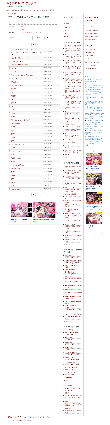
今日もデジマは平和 (17, 85)
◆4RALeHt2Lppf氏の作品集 (72, 263)
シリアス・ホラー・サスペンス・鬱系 (72, 306)
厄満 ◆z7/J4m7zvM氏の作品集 (73, 296)
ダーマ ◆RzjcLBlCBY (70, 374)
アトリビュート (69, 145)
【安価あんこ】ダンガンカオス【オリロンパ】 (73, 205)
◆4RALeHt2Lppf (69, 369)
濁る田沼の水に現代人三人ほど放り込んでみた (73, 167)
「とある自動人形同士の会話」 (20, 65)
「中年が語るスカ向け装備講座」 (21, 120)
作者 (39, 10)
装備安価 (13, 96)
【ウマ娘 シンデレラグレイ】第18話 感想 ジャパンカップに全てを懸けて (93, 132)
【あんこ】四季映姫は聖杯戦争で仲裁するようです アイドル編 (73, 74)
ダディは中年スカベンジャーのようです (29, 32)
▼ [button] (47, 37)
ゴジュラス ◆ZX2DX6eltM (72, 364)
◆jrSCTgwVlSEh (69, 335)
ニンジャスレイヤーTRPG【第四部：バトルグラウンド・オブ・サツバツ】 (73, 397)
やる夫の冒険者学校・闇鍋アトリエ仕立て (73, 227)
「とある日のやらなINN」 (19, 61)
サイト (32, 10)
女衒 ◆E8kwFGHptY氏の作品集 (73, 260)
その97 (13, 113)
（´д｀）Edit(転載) (90, 65)
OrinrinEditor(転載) (90, 68)
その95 (13, 127)
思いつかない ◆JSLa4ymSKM (72, 367)
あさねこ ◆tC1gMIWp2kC (72, 332)
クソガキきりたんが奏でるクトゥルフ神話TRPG (73, 389)
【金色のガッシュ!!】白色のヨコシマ (73, 114)
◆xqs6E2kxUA (68, 342)
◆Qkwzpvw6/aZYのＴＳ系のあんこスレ (73, 286)
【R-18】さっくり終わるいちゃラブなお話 (73, 210)
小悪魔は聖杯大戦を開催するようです (73, 232)
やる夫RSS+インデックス (21, 3)
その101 (13, 99)
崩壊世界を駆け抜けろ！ (71, 124)
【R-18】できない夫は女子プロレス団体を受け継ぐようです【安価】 (73, 103)
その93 (13, 134)
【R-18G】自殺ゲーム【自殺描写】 (73, 197)
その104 (13, 72)
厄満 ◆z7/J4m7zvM (70, 372)
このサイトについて (12, 420)
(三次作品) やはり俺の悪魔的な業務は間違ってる (73, 404)
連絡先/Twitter (91, 17)
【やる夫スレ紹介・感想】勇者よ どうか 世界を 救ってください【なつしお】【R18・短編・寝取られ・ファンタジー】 (94, 109)
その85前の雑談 (15, 189)
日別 (8, 10)
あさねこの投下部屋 (70, 269)
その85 (13, 186)
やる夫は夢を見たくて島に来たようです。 (73, 201)
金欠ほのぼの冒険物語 (71, 194)
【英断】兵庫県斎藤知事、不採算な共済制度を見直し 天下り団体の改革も (94, 103)
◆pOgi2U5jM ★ (69, 347)
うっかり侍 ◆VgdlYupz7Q (72, 355)
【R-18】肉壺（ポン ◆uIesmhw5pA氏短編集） (72, 272)
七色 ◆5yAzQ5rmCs (70, 362)
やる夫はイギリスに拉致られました (73, 127)
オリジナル (21, 29)
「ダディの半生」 (16, 168)
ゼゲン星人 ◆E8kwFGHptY (72, 360)
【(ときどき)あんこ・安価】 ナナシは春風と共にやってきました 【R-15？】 (73, 82)
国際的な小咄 (68, 255)
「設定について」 (16, 151)
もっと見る (67, 157)
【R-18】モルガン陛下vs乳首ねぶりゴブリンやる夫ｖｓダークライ (73, 62)
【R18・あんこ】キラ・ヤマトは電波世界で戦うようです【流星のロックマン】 (73, 97)
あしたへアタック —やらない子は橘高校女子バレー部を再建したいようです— (73, 56)
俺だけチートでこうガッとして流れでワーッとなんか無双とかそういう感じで (73, 135)
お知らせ (90, 20)
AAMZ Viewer (89, 55)
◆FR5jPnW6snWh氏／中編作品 (73, 289)
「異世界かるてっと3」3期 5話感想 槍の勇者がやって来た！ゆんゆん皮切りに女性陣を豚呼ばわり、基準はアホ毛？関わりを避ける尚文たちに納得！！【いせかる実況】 (94, 141)
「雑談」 (13, 137)
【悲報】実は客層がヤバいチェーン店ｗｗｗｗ (94, 98)
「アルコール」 (15, 79)
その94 (13, 130)
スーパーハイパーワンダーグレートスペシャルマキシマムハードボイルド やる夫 (73, 141)
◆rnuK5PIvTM (68, 340)
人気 (44, 10)
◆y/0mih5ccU (22, 23)
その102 (13, 92)
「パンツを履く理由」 (17, 165)
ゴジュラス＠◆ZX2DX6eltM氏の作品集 (73, 266)
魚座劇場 (67, 401)
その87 (13, 175)
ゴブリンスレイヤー (70, 187)
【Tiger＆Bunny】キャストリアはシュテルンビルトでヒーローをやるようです (73, 119)
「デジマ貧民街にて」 (17, 144)
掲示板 (51, 10)
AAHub (87, 59)
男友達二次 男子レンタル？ (72, 213)
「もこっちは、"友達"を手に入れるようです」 (25, 75)
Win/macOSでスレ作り (91, 36)
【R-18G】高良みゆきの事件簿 (73, 46)
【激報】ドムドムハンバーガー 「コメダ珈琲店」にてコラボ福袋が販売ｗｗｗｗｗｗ (94, 116)
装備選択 (13, 182)
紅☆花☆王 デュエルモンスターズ (73, 108)
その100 (13, 103)
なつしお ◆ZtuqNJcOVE (71, 352)
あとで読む (70, 17)
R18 (65, 33)
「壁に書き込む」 (16, 82)
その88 (13, 172)
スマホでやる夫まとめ (91, 30)
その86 (13, 179)
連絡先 (29, 420)
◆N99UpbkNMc (69, 337)
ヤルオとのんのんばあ (71, 176)
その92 (13, 141)
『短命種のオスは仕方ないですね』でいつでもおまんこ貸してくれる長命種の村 (73, 172)
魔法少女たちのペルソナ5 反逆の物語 (73, 240)
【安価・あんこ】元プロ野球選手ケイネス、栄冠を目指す (73, 151)
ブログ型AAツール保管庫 (92, 62)
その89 (13, 155)
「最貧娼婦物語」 (16, 123)
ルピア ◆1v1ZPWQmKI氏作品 (73, 314)
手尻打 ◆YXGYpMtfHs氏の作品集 (73, 317)
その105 (13, 68)
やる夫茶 (20, 26)
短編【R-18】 (68, 276)
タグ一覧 (66, 37)
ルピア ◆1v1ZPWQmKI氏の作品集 (73, 282)
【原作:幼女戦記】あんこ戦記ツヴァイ (73, 92)
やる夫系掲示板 (89, 52)
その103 (13, 89)
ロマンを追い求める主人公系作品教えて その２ (94, 127)
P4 (65, 111)
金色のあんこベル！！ (71, 78)
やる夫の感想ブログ (90, 49)
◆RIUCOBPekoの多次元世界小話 (73, 310)
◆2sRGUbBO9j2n (69, 330)
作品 (14, 10)
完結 (65, 30)
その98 (13, 110)
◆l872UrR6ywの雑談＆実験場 (73, 278)
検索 (38, 37)
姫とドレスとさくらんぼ (71, 224)
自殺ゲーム (68, 154)
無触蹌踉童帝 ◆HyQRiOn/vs (72, 345)
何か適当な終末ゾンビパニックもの (73, 184)
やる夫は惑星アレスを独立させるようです (73, 236)
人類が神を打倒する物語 (71, 131)
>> (43, 44)
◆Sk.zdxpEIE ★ (69, 357)
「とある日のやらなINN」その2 (20, 58)
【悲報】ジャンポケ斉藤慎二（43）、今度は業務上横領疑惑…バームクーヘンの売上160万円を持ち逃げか (94, 92)
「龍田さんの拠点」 (17, 158)
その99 (13, 106)
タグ (26, 10)
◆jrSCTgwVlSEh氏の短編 (71, 258)
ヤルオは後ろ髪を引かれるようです (73, 179)
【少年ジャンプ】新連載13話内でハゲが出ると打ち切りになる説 (94, 86)
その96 (13, 117)
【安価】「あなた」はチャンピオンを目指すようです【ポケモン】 (73, 68)
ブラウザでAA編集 (90, 40)
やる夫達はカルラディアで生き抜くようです (73, 411)
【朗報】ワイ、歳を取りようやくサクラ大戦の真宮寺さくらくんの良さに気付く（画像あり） (94, 122)
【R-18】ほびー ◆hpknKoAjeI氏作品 (73, 293)
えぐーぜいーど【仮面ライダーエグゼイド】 (73, 221)
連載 (20, 10)
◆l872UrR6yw (68, 377)
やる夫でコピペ (69, 299)
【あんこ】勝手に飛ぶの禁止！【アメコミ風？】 (73, 190)
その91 (13, 148)
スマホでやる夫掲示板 (91, 33)
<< (23, 44)
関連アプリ (22, 420)
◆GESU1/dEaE (68, 350)
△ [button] (55, 37)
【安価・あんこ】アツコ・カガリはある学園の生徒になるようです (73, 50)
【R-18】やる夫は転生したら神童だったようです (73, 87)
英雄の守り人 (68, 393)
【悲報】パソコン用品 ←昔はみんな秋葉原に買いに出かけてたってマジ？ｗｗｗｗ (94, 81)
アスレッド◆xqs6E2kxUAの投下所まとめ (73, 302)
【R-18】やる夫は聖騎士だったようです (73, 216)
